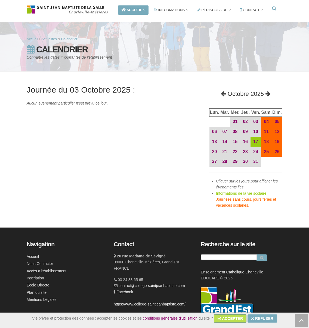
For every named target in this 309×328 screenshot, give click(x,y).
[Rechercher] (262, 257)
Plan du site (37, 292)
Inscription (35, 278)
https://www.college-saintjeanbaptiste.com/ (150, 304)
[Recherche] (229, 257)
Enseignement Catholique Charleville (232, 272)
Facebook (124, 292)
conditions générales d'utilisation (170, 318)
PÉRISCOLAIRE (214, 10)
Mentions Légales (42, 299)
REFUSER (262, 318)
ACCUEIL (133, 10)
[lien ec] (229, 295)
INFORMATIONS (171, 10)
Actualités (49, 39)
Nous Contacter (40, 263)
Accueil (32, 39)
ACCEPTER (230, 318)
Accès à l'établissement (46, 271)
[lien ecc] (209, 295)
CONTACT (251, 10)
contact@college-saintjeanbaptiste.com (152, 285)
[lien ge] (227, 311)
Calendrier (69, 39)
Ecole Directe (38, 285)
